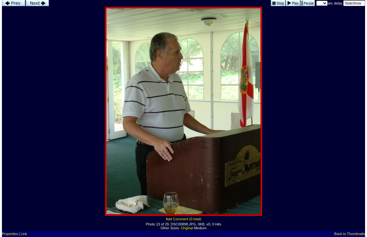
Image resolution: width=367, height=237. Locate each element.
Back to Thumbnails (349, 234)
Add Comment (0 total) (183, 219)
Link (24, 234)
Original (187, 228)
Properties (10, 234)
